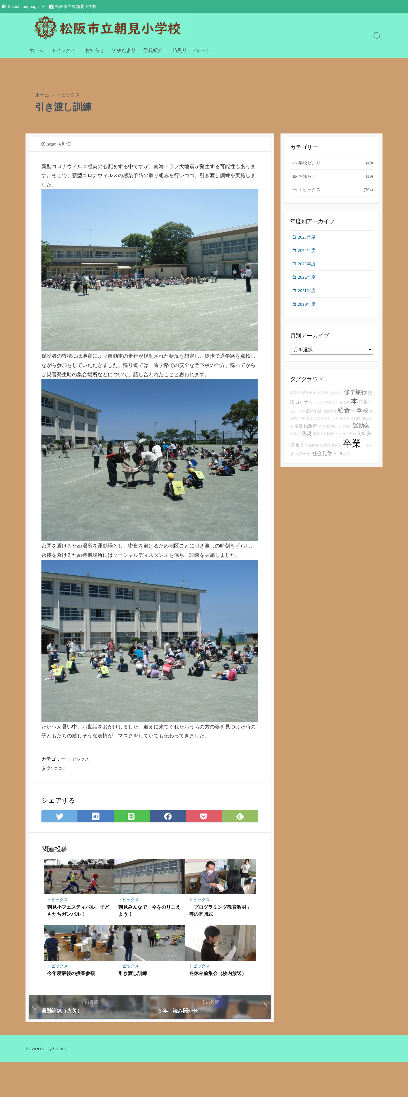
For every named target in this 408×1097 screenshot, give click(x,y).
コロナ (60, 769)
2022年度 (307, 280)
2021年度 (307, 294)
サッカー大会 (345, 438)
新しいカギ (330, 423)
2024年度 (307, 253)
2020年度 (307, 308)
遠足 (299, 430)
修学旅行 (355, 396)
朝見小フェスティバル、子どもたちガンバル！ (78, 912)
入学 (361, 438)
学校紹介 (153, 50)
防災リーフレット (191, 50)
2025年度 (307, 239)
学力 (321, 431)
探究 (346, 459)
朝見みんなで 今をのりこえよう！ (149, 912)
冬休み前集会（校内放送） (217, 976)
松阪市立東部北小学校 (76, 6)
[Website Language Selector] (26, 6)
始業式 (325, 450)
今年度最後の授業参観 (71, 976)
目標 (324, 397)
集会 (299, 450)
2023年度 (307, 266)
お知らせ (94, 50)
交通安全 (331, 407)
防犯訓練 (305, 397)
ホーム (36, 50)
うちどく (336, 397)
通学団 (331, 431)
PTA (337, 458)
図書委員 (330, 416)
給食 (344, 415)
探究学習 (313, 415)
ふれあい (345, 431)
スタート (303, 458)
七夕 (316, 397)
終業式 (295, 438)
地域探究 (312, 450)
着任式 (344, 407)
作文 (301, 423)
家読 (293, 397)
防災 (307, 437)
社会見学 (322, 458)
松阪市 (310, 430)
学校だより (124, 50)
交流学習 (313, 423)
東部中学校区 (323, 438)
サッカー (317, 407)
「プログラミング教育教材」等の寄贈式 (220, 912)
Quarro (61, 1051)
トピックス (63, 50)
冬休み (336, 450)
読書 (363, 406)
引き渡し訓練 (132, 976)
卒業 (352, 448)
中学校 (359, 415)
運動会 (361, 430)
